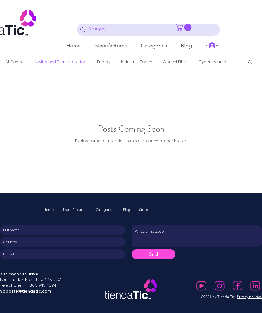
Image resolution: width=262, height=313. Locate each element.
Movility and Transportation (59, 61)
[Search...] (148, 30)
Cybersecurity (212, 61)
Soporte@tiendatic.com (25, 291)
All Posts (13, 61)
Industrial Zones (136, 61)
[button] (111, 45)
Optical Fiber (175, 61)
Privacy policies (249, 296)
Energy (103, 61)
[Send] (153, 254)
